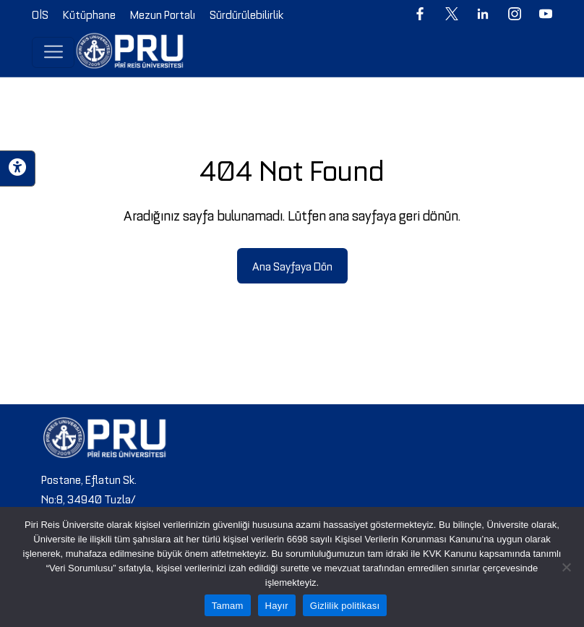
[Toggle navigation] (53, 52)
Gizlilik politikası (345, 605)
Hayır (276, 605)
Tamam (228, 605)
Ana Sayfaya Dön (292, 265)
